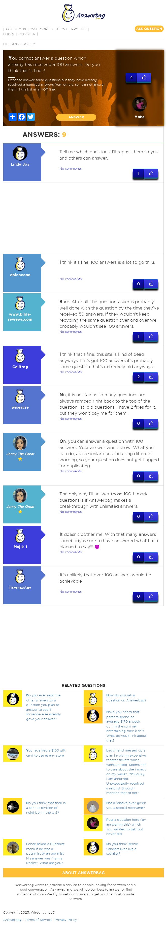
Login (8, 34)
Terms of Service (38, 919)
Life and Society (19, 44)
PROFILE (78, 29)
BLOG (62, 29)
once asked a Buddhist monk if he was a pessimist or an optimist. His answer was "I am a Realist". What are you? (45, 853)
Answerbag (12, 919)
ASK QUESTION (149, 29)
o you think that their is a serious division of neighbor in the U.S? (45, 807)
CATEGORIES (41, 29)
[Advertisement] (82, 218)
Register (27, 34)
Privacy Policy (66, 919)
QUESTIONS (16, 29)
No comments (70, 168)
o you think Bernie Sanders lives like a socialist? (122, 848)
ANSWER (76, 117)
